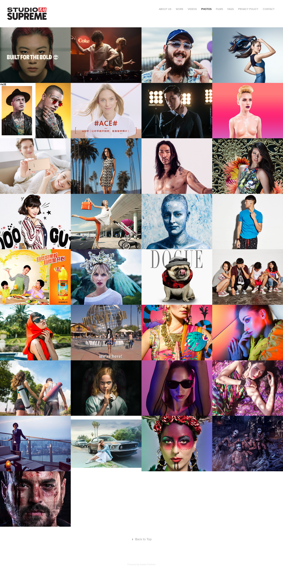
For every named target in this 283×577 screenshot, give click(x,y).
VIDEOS (192, 9)
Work (179, 9)
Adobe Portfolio (148, 564)
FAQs (230, 9)
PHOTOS (206, 9)
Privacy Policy (248, 9)
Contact (269, 9)
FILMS (219, 9)
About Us (165, 9)
